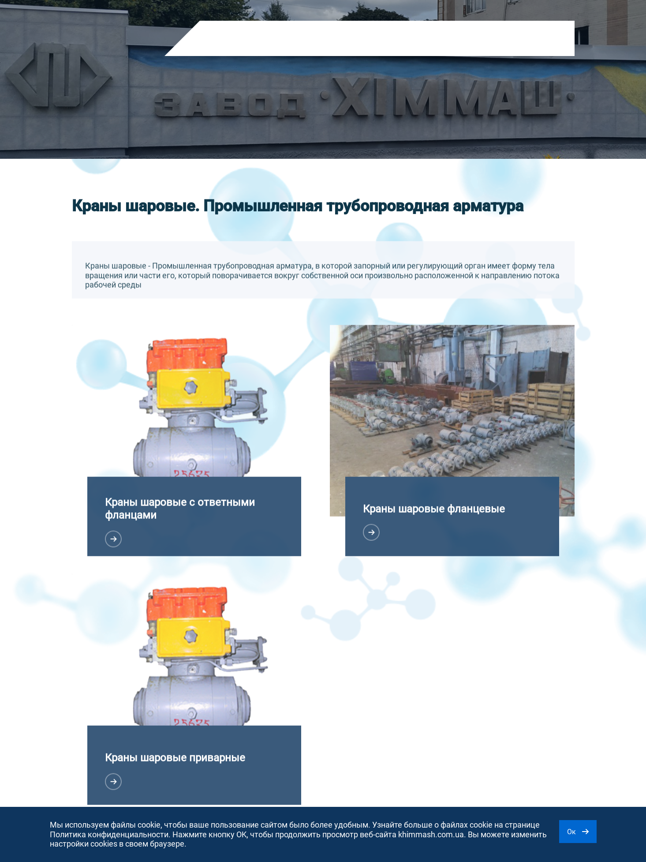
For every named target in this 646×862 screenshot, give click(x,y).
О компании (278, 39)
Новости (325, 39)
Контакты (368, 39)
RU (459, 41)
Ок (578, 832)
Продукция (227, 39)
